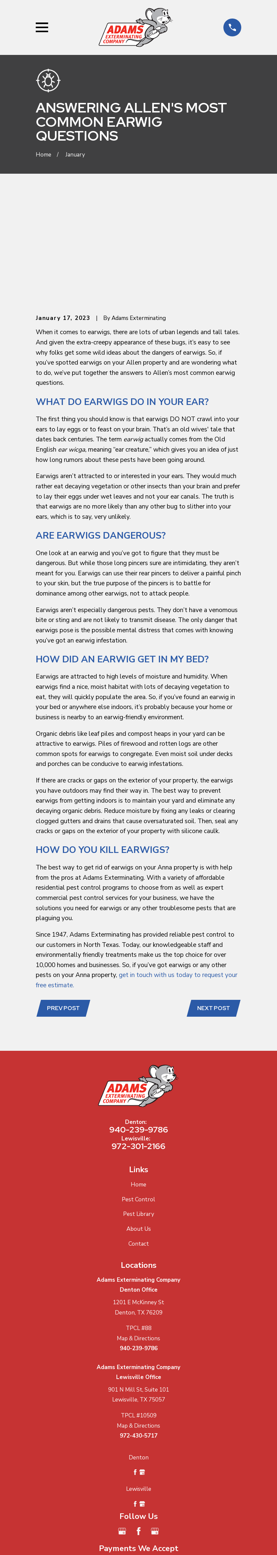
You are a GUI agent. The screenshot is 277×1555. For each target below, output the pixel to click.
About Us (138, 1126)
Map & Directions (138, 1235)
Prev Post (63, 905)
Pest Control (138, 1096)
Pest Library (138, 1111)
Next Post (213, 905)
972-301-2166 (138, 1043)
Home (138, 1082)
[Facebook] (139, 1428)
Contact (138, 1140)
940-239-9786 (138, 1026)
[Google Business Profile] (122, 1428)
